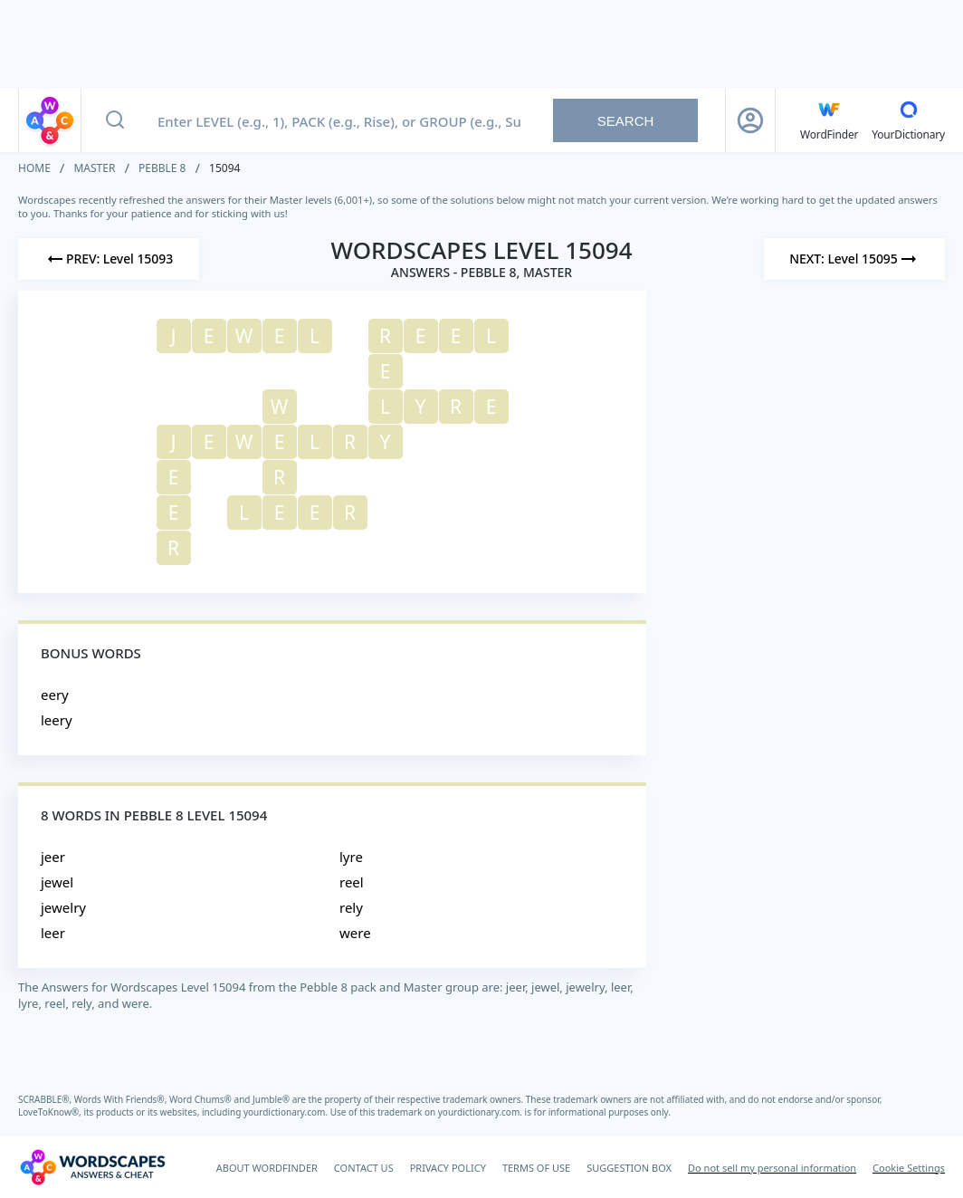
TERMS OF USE (536, 1167)
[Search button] (114, 120)
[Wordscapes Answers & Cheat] (92, 1167)
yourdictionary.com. (286, 1112)
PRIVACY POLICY (448, 1167)
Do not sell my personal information (772, 1167)
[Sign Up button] (750, 120)
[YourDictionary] (908, 120)
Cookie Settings (908, 1167)
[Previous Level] (108, 259)
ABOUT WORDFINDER (267, 1167)
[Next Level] (854, 259)
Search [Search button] (625, 121)
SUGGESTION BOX (629, 1167)
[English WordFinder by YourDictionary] (829, 120)
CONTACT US (364, 1167)
